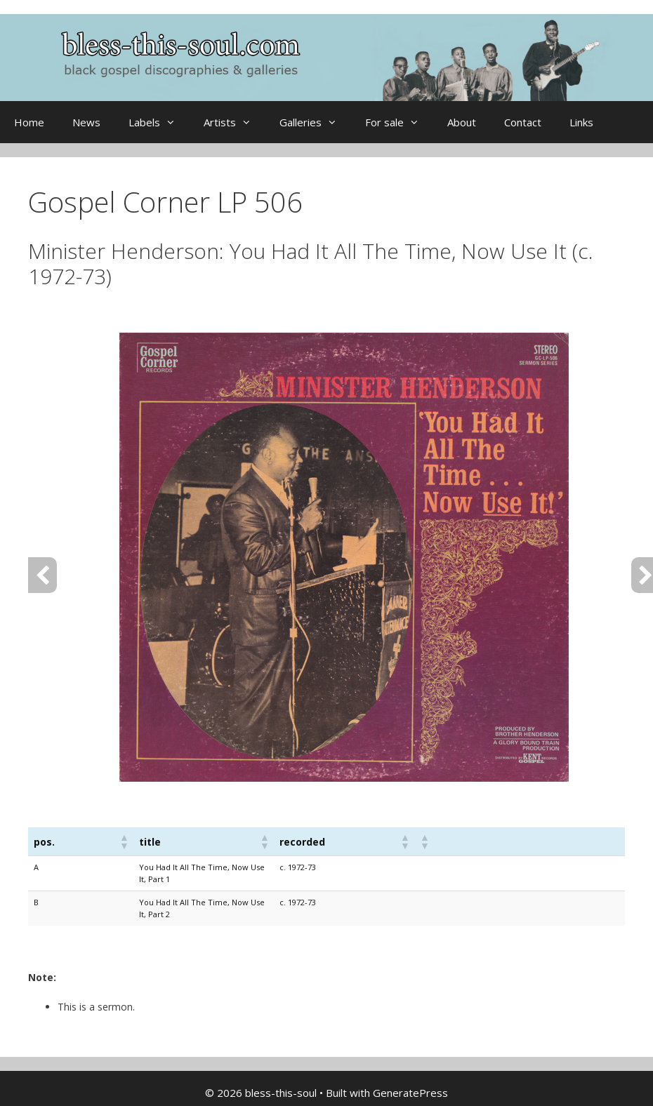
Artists (234, 122)
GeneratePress (410, 1093)
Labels (159, 122)
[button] (123, 841)
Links (581, 122)
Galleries (315, 122)
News (86, 122)
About (461, 122)
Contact (522, 122)
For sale (399, 122)
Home (29, 122)
